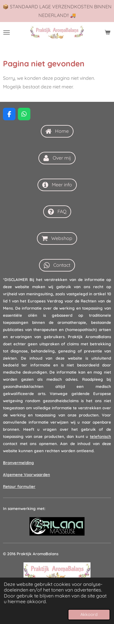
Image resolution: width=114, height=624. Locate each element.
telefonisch (100, 436)
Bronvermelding (18, 462)
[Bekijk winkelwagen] (107, 32)
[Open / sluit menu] (6, 32)
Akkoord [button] (89, 614)
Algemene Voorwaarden (26, 474)
